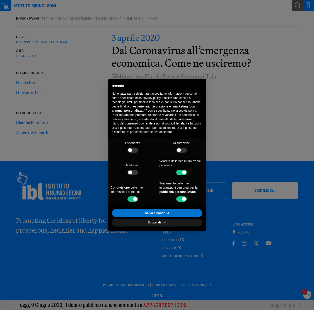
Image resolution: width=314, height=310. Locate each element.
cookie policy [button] (187, 110)
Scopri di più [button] (157, 222)
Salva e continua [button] (157, 213)
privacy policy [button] (152, 98)
